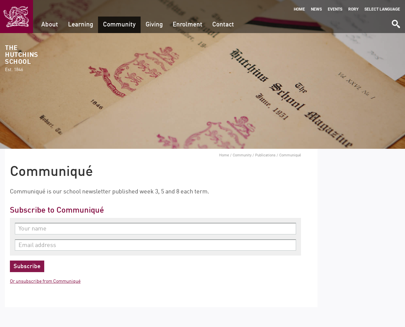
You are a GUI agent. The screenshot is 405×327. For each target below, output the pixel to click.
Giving (154, 24)
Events (335, 9)
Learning (80, 24)
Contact (223, 24)
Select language (382, 9)
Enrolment (187, 24)
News (316, 9)
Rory (353, 9)
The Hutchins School (21, 58)
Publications (265, 154)
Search (395, 21)
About (49, 24)
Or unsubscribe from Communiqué (45, 281)
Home (299, 9)
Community (119, 24)
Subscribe (27, 266)
